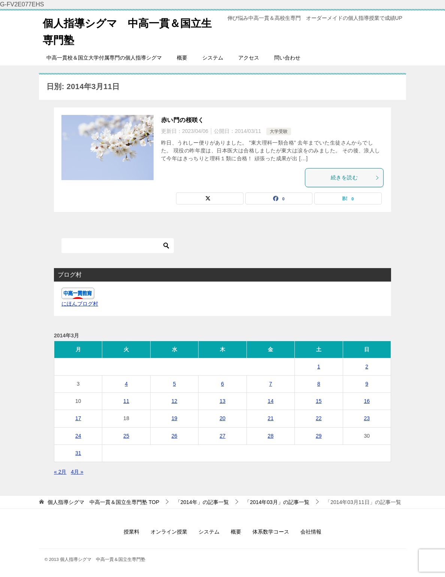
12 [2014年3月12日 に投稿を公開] (175, 401)
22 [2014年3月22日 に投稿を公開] (319, 418)
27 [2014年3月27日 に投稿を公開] (222, 436)
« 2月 (60, 472)
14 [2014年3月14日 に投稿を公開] (271, 401)
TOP (103, 502)
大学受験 (279, 131)
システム (212, 58)
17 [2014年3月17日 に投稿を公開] (78, 418)
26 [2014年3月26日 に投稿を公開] (175, 436)
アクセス (248, 58)
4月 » (77, 472)
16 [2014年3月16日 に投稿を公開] (367, 401)
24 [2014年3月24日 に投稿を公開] (78, 436)
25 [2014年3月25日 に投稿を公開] (126, 436)
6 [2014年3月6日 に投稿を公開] (222, 384)
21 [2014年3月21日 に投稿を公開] (271, 418)
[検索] (117, 245)
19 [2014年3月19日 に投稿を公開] (175, 418)
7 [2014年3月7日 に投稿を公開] (270, 384)
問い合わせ (287, 58)
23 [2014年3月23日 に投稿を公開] (367, 418)
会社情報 (310, 532)
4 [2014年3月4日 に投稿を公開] (126, 384)
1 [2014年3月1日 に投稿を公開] (318, 367)
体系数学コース (270, 532)
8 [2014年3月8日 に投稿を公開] (318, 384)
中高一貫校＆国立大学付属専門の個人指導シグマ (104, 58)
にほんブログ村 (79, 304)
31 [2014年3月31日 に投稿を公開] (78, 453)
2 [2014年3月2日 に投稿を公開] (366, 367)
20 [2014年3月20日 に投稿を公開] (222, 418)
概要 (182, 58)
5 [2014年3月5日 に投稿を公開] (174, 384)
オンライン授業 (169, 532)
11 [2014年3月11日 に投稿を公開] (126, 401)
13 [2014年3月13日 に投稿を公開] (222, 401)
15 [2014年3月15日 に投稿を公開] (319, 401)
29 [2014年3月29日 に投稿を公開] (319, 436)
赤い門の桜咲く (182, 120)
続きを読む (355, 177)
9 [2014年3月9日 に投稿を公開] (366, 384)
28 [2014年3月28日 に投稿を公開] (271, 436)
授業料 (131, 532)
